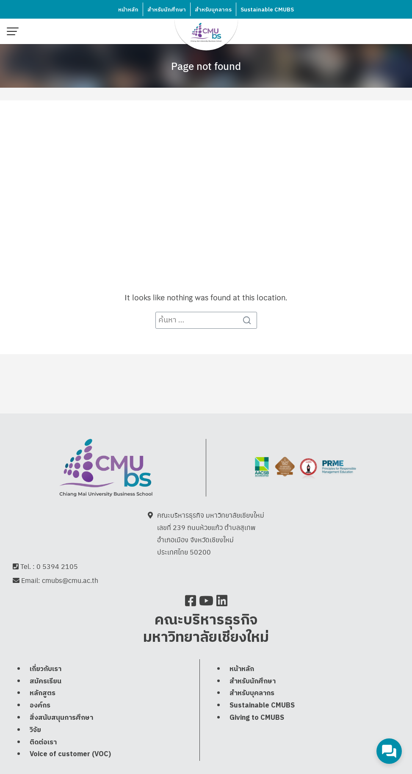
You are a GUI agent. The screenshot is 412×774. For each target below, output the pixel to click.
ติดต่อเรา (43, 742)
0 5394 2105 (57, 566)
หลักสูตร (42, 693)
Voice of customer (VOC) (70, 754)
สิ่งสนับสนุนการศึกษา (61, 718)
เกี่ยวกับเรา (45, 669)
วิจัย (35, 730)
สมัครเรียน (45, 681)
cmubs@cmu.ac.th (70, 580)
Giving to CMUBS (257, 718)
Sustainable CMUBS (267, 9)
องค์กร (40, 705)
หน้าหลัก (128, 9)
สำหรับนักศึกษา (166, 9)
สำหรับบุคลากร (213, 9)
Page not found (206, 65)
